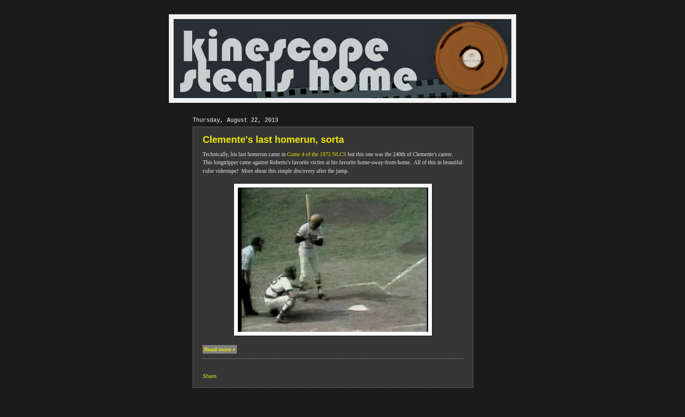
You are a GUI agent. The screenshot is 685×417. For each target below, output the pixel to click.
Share (209, 376)
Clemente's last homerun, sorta (273, 139)
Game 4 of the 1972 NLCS (316, 154)
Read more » (219, 349)
